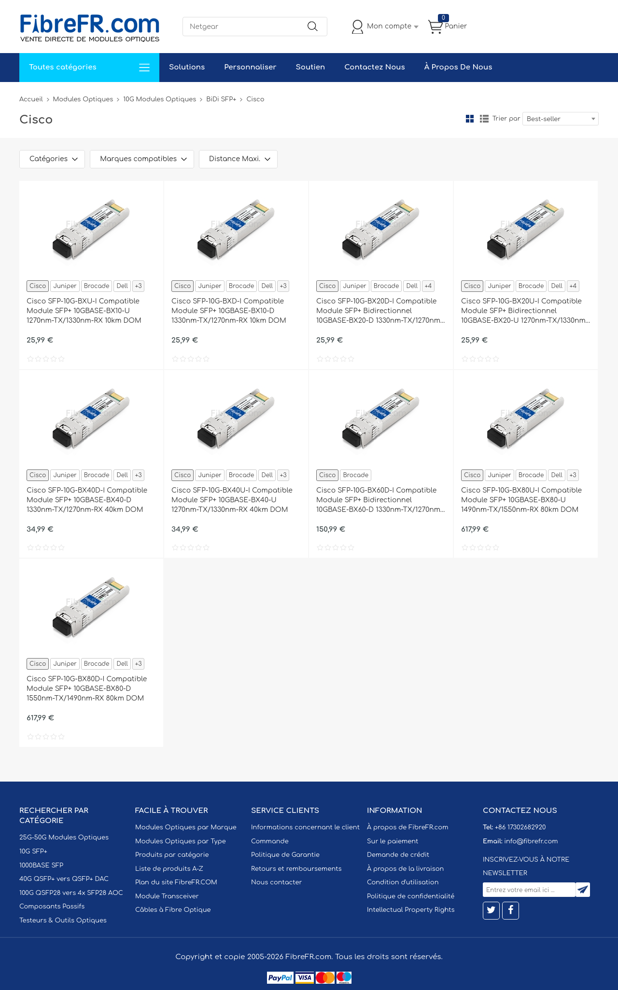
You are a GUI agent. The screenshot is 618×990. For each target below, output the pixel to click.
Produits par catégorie (172, 855)
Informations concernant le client (305, 827)
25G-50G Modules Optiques (64, 837)
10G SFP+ (33, 851)
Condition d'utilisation (402, 882)
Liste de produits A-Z (169, 869)
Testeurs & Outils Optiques (63, 920)
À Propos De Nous (458, 67)
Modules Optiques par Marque (186, 827)
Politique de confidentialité (410, 896)
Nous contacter (276, 882)
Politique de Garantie (285, 855)
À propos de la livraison (405, 869)
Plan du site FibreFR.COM (176, 882)
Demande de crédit (398, 855)
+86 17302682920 (520, 827)
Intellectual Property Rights (410, 910)
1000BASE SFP (41, 865)
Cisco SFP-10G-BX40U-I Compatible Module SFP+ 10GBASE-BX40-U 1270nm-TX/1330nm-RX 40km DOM (232, 500)
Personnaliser (250, 67)
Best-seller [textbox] (544, 119)
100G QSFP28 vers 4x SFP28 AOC (71, 893)
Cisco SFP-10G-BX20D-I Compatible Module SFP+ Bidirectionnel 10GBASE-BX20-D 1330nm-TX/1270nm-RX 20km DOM (379, 312)
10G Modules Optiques (159, 99)
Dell (121, 286)
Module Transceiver (167, 896)
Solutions (187, 67)
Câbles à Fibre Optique (173, 910)
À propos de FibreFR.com (407, 827)
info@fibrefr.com (531, 841)
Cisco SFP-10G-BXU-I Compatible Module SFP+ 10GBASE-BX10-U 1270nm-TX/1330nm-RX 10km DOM (84, 311)
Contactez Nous (374, 67)
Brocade (97, 286)
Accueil (31, 99)
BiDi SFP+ (221, 99)
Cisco (37, 286)
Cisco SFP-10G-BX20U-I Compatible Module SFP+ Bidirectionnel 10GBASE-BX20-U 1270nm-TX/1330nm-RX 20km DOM (524, 312)
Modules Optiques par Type (180, 841)
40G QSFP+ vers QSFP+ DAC (64, 879)
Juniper (64, 286)
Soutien (310, 67)
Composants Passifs (51, 906)
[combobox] (560, 118)
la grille (469, 119)
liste (484, 119)
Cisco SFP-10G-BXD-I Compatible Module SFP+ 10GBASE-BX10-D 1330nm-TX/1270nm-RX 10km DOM (228, 311)
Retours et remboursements (296, 869)
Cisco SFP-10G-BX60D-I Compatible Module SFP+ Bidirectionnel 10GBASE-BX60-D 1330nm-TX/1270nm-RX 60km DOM (379, 501)
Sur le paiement (392, 841)
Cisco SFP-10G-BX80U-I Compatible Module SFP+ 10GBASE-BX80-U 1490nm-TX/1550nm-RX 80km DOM (521, 500)
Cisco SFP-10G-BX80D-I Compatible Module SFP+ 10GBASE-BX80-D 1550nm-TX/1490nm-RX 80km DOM (87, 688)
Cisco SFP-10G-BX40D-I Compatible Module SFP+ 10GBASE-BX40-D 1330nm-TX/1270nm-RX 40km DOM (87, 500)
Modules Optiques (83, 99)
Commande (270, 841)
